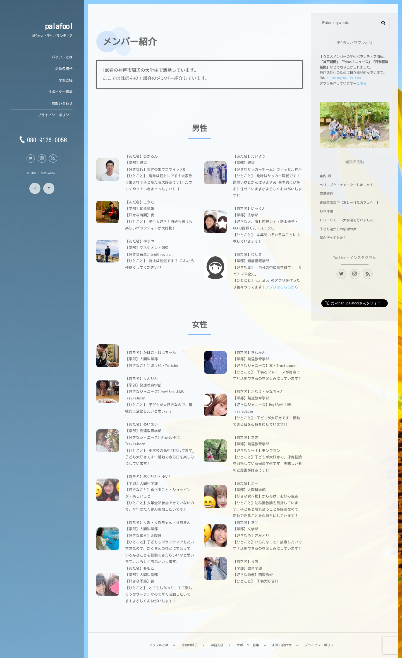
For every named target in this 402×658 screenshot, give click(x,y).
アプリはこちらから (281, 287)
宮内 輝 (325, 176)
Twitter (356, 78)
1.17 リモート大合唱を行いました (346, 220)
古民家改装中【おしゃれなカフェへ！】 (350, 202)
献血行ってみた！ (333, 238)
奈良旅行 (326, 193)
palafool (59, 26)
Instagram (338, 78)
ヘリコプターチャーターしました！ (346, 185)
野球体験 (326, 211)
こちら (361, 83)
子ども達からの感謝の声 (338, 229)
